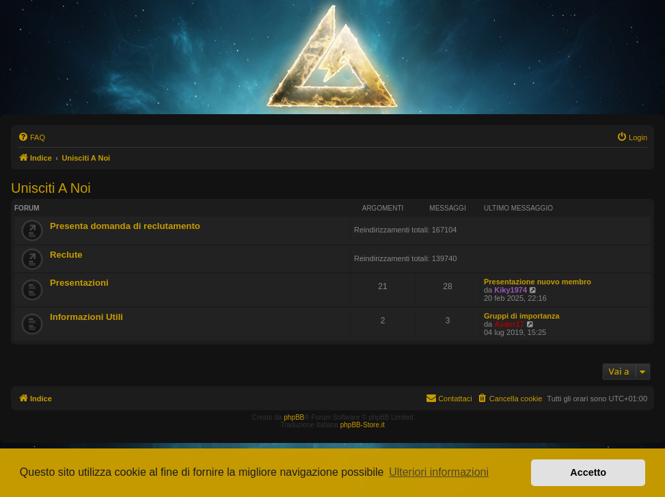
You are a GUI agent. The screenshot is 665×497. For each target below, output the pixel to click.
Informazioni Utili (86, 317)
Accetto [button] (588, 472)
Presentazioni (79, 283)
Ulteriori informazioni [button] (439, 472)
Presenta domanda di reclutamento (125, 226)
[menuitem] (31, 137)
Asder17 (509, 324)
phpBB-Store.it (362, 425)
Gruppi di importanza (522, 316)
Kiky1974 (510, 290)
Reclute (66, 255)
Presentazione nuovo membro (537, 282)
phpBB (294, 417)
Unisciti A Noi (51, 188)
